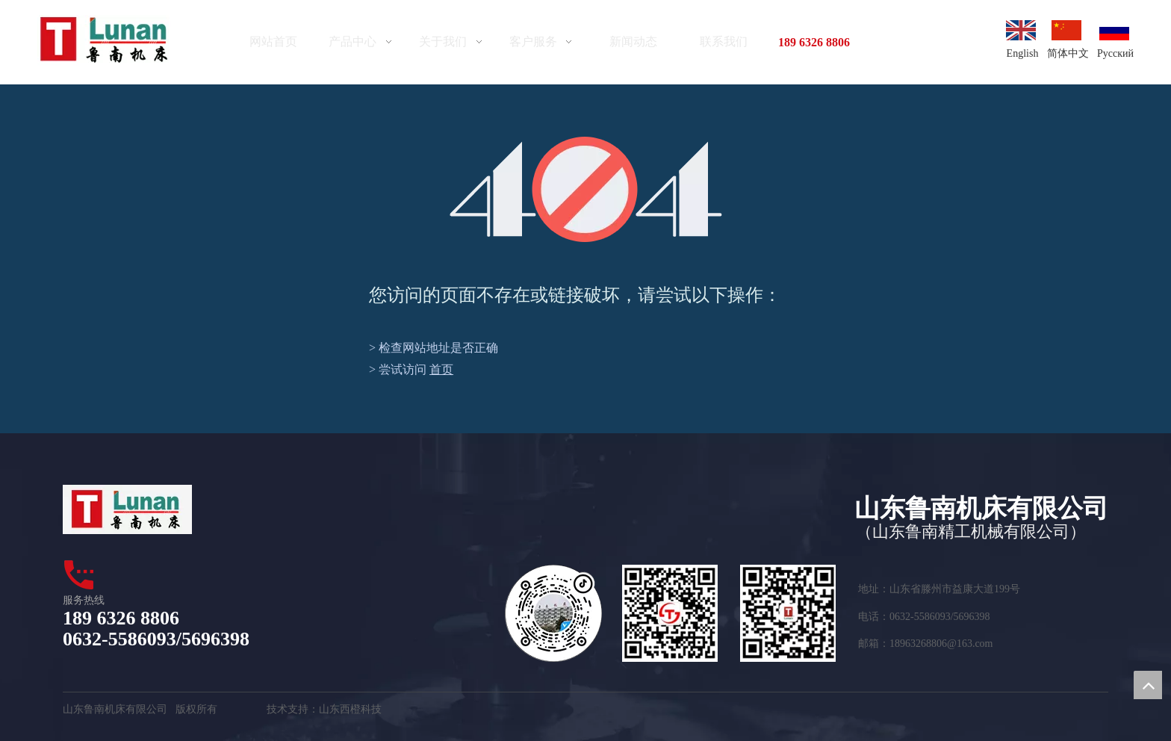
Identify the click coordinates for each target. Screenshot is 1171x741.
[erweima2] (788, 613)
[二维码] (670, 613)
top (1148, 685)
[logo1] (127, 509)
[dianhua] (80, 574)
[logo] (104, 40)
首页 (441, 369)
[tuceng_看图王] (553, 613)
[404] (586, 189)
